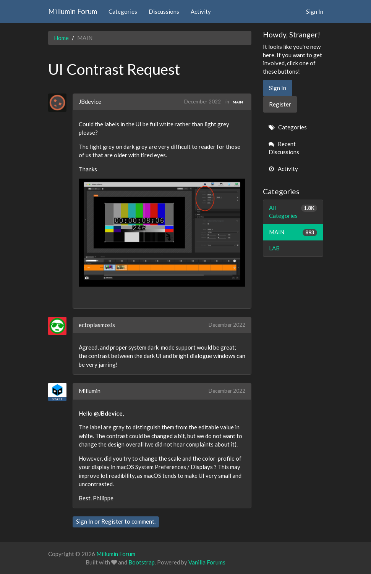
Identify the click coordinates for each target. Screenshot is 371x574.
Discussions (164, 11)
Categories (123, 11)
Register (112, 521)
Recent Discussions (284, 147)
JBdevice (90, 101)
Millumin (89, 390)
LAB (274, 248)
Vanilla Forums (206, 562)
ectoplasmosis (97, 324)
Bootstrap (141, 562)
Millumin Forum (72, 11)
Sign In (314, 11)
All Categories (293, 211)
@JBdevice (108, 413)
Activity (201, 11)
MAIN (238, 102)
